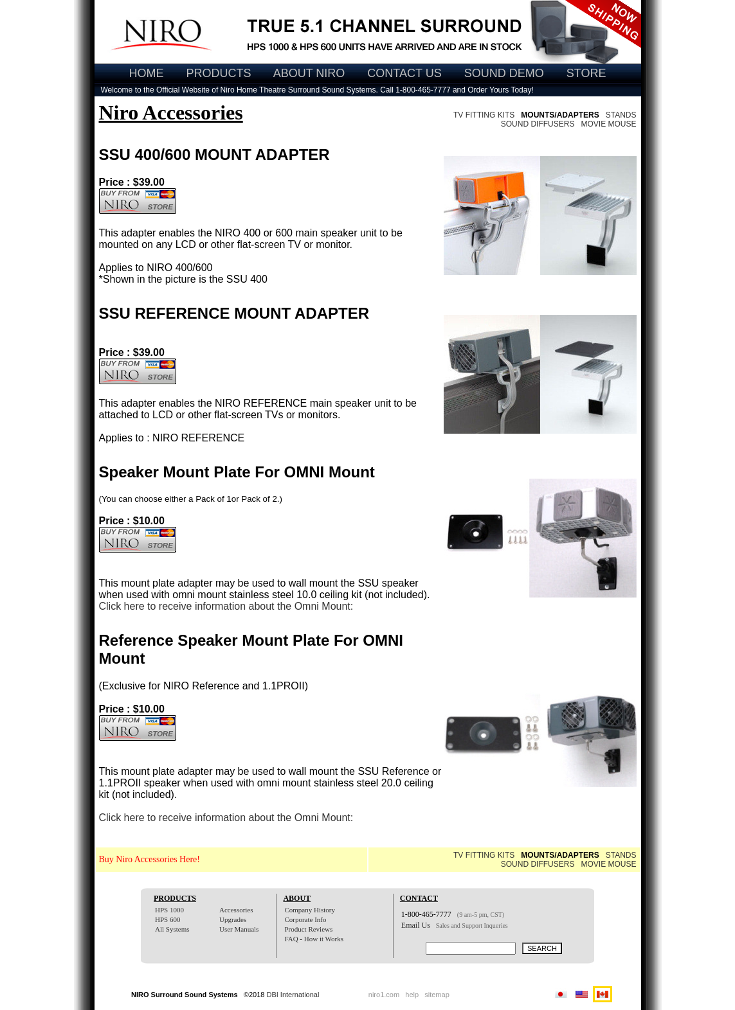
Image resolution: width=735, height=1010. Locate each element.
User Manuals (239, 929)
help (412, 994)
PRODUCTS (218, 73)
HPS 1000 (169, 910)
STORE (586, 73)
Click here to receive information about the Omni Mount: (226, 606)
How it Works (323, 939)
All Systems (172, 929)
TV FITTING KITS (483, 115)
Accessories (236, 910)
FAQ (291, 939)
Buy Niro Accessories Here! (149, 859)
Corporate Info (305, 919)
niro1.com (383, 994)
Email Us (415, 925)
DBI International (292, 994)
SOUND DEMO (504, 73)
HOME (146, 73)
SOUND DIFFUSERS (538, 124)
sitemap (436, 994)
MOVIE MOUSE (608, 124)
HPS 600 (167, 919)
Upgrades (232, 919)
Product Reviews (308, 929)
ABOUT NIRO (309, 73)
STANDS (621, 115)
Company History (309, 910)
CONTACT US (404, 73)
